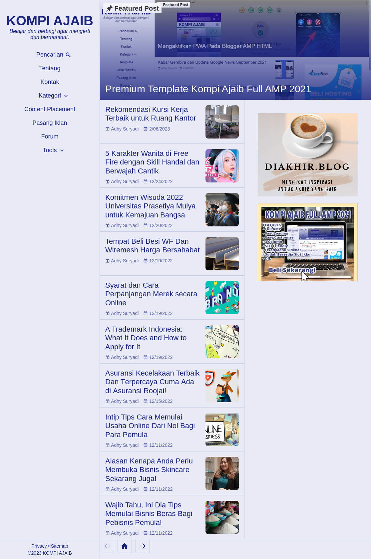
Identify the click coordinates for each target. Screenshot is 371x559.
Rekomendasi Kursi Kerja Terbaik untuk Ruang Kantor (150, 113)
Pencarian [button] (54, 54)
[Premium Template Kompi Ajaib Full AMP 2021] (235, 50)
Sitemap (59, 546)
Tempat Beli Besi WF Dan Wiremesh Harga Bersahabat (152, 245)
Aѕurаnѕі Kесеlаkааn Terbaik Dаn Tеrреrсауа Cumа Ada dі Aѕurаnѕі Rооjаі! (152, 382)
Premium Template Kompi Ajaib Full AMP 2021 (208, 88)
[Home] (125, 546)
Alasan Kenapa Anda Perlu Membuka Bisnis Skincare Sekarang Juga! (149, 470)
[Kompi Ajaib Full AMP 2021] (307, 245)
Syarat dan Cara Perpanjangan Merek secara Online (151, 294)
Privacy (39, 546)
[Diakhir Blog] (308, 154)
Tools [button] (54, 150)
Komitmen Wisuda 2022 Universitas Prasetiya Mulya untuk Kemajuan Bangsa (150, 206)
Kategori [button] (54, 95)
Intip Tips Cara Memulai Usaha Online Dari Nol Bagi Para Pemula (150, 426)
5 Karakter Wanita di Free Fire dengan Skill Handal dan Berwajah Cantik (152, 162)
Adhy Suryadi (125, 129)
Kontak (49, 82)
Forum (49, 136)
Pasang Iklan (49, 123)
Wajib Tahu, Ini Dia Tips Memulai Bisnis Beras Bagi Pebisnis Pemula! (148, 514)
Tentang (49, 68)
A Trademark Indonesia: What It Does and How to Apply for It (146, 338)
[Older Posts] (143, 546)
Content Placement (49, 109)
